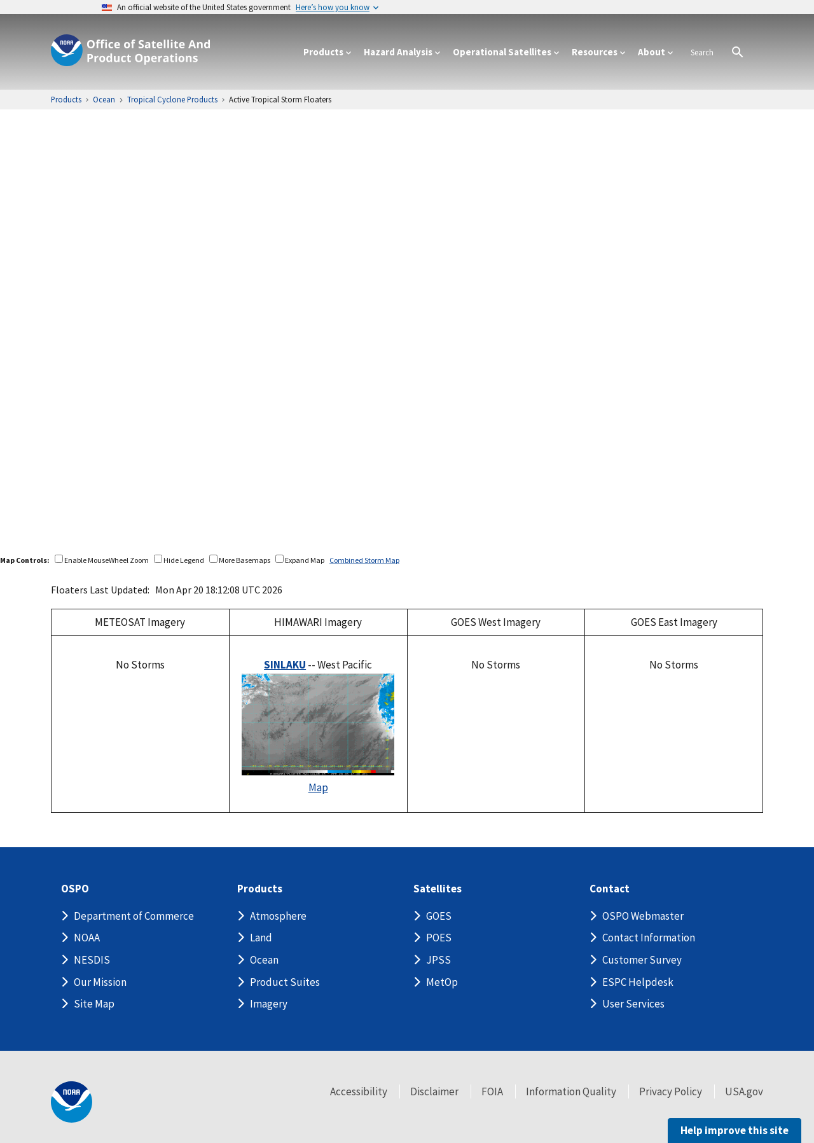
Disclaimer (434, 1091)
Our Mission (100, 982)
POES (439, 938)
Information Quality (571, 1091)
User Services (633, 1004)
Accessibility (358, 1091)
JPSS (438, 960)
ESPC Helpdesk (637, 982)
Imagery (268, 1004)
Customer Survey (642, 960)
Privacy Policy (670, 1091)
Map (318, 787)
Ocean (264, 960)
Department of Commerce (134, 916)
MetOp (442, 982)
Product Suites (285, 982)
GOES (439, 916)
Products (259, 889)
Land (261, 938)
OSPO (75, 889)
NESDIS (92, 960)
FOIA (492, 1091)
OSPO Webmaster (643, 916)
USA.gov (744, 1091)
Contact (610, 889)
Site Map (94, 1004)
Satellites (437, 889)
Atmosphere (278, 916)
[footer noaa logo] (71, 1102)
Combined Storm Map (364, 560)
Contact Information (648, 938)
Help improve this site (734, 1130)
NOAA (87, 938)
